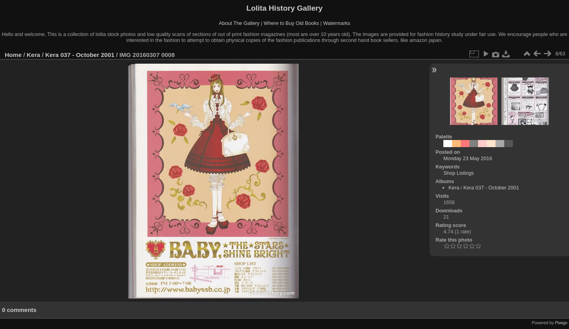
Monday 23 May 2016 (467, 158)
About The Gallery (239, 23)
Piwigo (561, 322)
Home (13, 54)
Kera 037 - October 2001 (79, 54)
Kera (33, 54)
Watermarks (336, 23)
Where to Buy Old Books (291, 23)
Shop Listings (458, 173)
